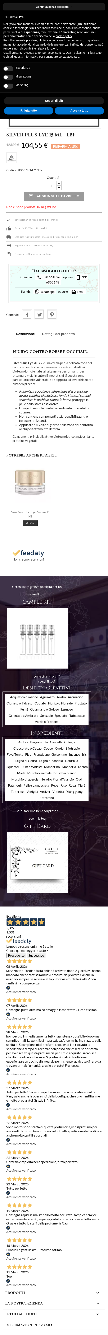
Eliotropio (73, 748)
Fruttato (81, 703)
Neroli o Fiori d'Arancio (57, 779)
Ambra (23, 742)
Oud (79, 779)
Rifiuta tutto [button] (29, 110)
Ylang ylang (74, 791)
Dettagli (30, 523)
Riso (63, 785)
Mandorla (69, 767)
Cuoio (59, 748)
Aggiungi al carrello (53, 196)
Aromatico (75, 697)
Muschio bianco (64, 773)
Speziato (61, 715)
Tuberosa (17, 791)
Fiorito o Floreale (60, 703)
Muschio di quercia (25, 779)
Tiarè (81, 785)
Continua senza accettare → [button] (54, 6)
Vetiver (45, 791)
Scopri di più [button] (54, 100)
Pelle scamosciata (36, 785)
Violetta (58, 791)
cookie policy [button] (64, 36)
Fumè (24, 709)
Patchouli (15, 785)
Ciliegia (69, 742)
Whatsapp (45, 291)
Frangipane (41, 754)
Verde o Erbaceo (47, 721)
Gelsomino (59, 754)
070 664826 (48, 277)
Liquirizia (71, 761)
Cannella (56, 742)
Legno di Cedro (26, 761)
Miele (21, 773)
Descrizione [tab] (25, 334)
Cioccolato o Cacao (27, 748)
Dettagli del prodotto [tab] (58, 334)
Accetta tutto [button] (79, 110)
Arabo (61, 697)
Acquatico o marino (24, 697)
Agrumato (47, 697)
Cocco (48, 748)
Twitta (39, 314)
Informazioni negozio (28, 1325)
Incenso (74, 754)
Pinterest (52, 314)
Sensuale (46, 715)
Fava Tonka (15, 754)
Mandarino (52, 767)
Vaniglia (32, 791)
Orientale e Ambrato (23, 715)
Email (77, 292)
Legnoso (67, 709)
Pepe (54, 785)
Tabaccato (77, 715)
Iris (84, 754)
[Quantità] (52, 185)
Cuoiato (40, 703)
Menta (83, 767)
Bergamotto (39, 742)
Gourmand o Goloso (44, 709)
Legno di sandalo (51, 761)
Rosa (72, 785)
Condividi (27, 314)
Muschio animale (39, 773)
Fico (28, 754)
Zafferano (47, 798)
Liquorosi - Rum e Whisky (24, 767)
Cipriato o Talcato (19, 703)
